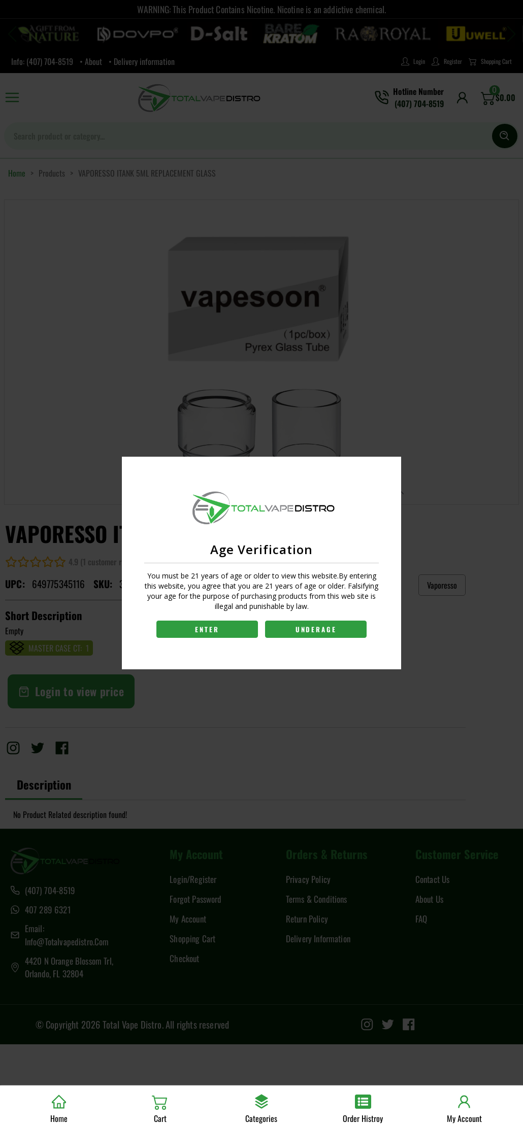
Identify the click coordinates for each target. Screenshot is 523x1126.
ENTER (206, 629)
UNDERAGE (316, 629)
